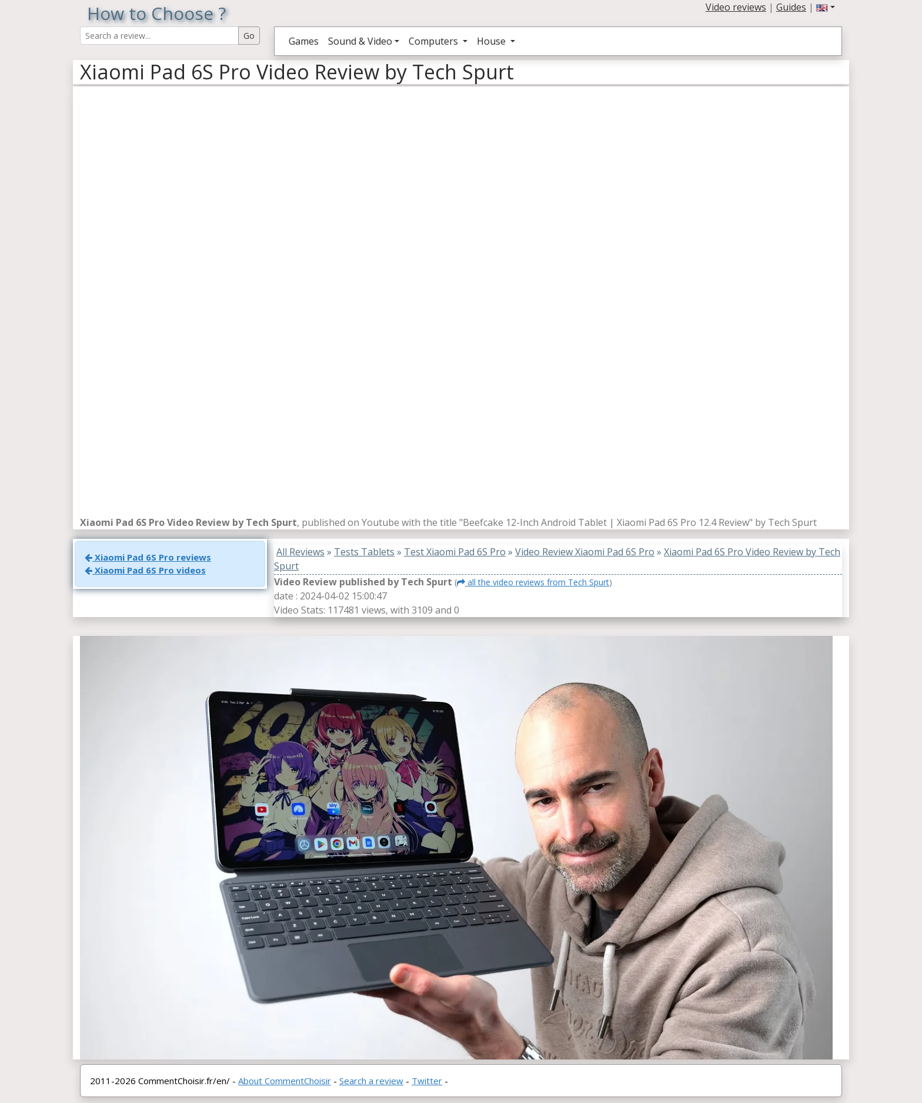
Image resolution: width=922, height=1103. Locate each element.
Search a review (371, 1081)
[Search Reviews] (159, 35)
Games (304, 41)
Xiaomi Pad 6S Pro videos (145, 570)
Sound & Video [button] (360, 41)
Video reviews (736, 7)
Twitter (427, 1081)
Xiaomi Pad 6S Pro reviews (148, 557)
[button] (825, 7)
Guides (791, 7)
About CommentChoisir (284, 1081)
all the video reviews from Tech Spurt (533, 582)
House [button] (492, 41)
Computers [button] (434, 41)
